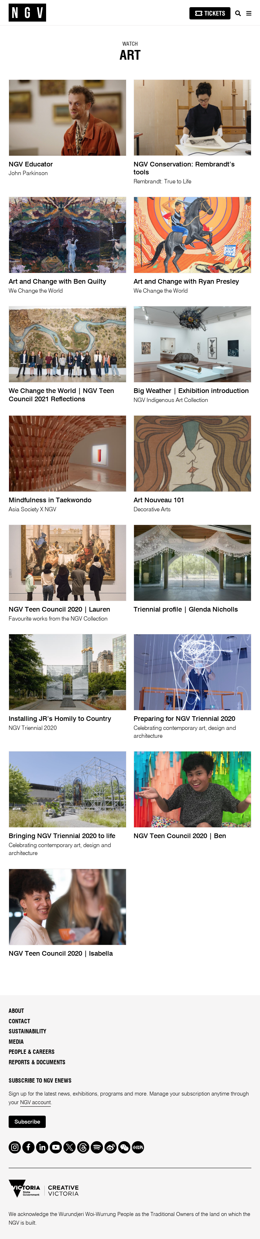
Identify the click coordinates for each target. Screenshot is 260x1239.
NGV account (35, 1102)
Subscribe (27, 1122)
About (16, 1011)
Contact (19, 1021)
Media (16, 1042)
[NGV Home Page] (27, 13)
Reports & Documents (37, 1062)
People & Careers (32, 1052)
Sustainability (27, 1031)
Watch (130, 44)
